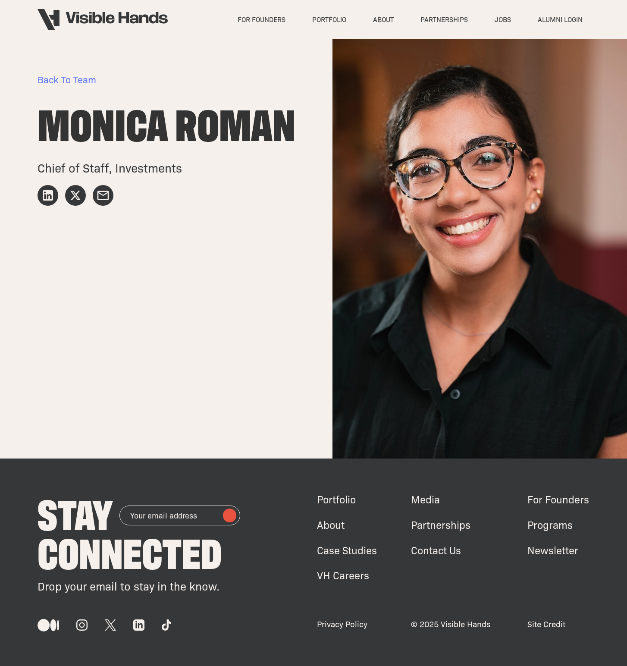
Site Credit (546, 624)
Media (425, 499)
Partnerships (440, 524)
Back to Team (67, 79)
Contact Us (436, 550)
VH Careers (343, 575)
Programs (550, 524)
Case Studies (347, 550)
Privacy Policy (342, 624)
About (331, 524)
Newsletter (552, 550)
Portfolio (336, 499)
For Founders (558, 499)
